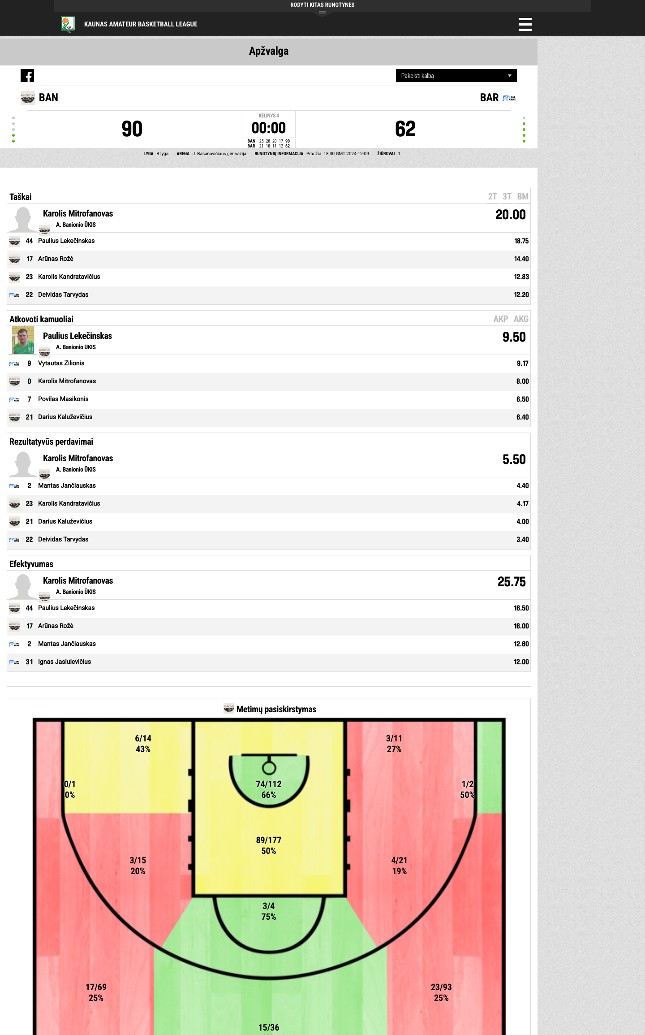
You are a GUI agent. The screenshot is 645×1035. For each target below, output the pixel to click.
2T (492, 196)
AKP (500, 318)
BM (523, 196)
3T (507, 196)
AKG (521, 318)
